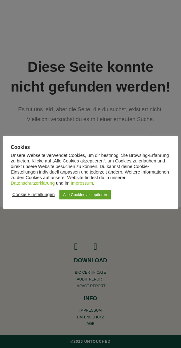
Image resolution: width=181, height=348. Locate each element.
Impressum (82, 183)
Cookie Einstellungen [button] (33, 194)
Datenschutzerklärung (33, 183)
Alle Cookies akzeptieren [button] (85, 194)
